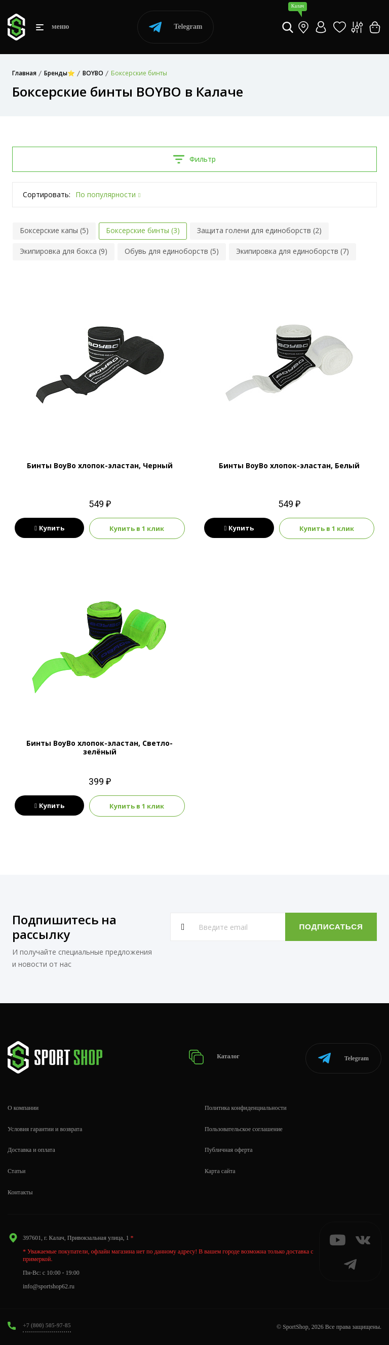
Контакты (20, 1192)
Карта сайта (220, 1171)
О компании (23, 1107)
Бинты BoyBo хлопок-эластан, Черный (100, 465)
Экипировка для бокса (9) (63, 251)
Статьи (16, 1171)
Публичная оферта (229, 1149)
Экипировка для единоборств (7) (292, 251)
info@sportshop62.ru (48, 1286)
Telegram (175, 27)
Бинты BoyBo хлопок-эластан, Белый (289, 465)
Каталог (215, 1057)
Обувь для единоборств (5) (172, 251)
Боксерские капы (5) (54, 230)
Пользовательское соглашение (244, 1129)
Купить (49, 528)
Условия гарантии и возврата (45, 1129)
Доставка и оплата (31, 1149)
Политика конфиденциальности (246, 1107)
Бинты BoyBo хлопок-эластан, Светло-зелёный (99, 747)
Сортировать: (46, 194)
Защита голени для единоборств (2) (259, 230)
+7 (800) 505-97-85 (47, 1325)
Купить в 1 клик (136, 528)
